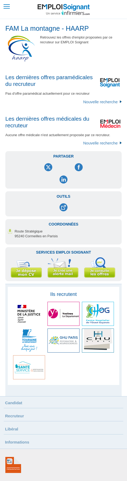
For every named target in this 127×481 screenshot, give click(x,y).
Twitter (48, 167)
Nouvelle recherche (100, 102)
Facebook (78, 167)
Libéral (11, 429)
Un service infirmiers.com (68, 13)
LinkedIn (63, 179)
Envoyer (63, 207)
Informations (17, 442)
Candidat (13, 402)
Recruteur (14, 416)
